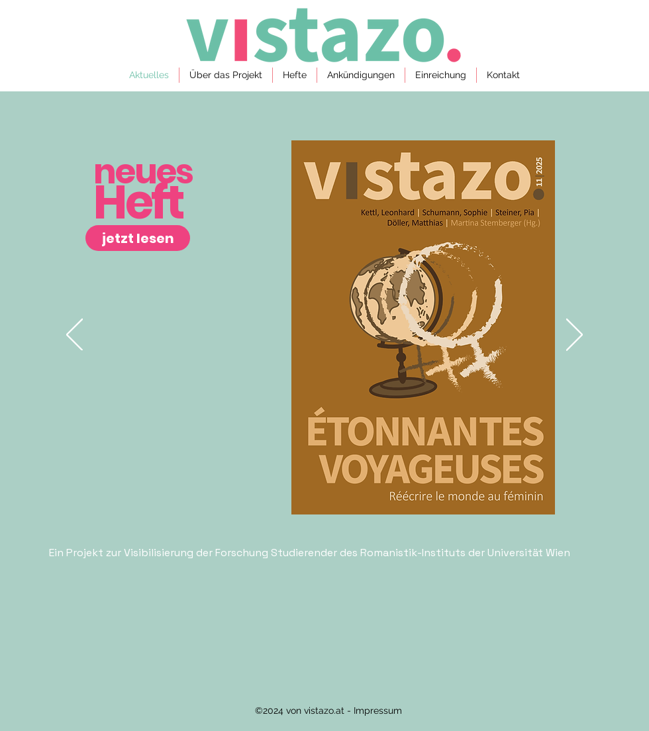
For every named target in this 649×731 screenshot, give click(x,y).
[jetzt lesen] (137, 238)
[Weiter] (574, 335)
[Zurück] (74, 335)
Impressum (376, 710)
